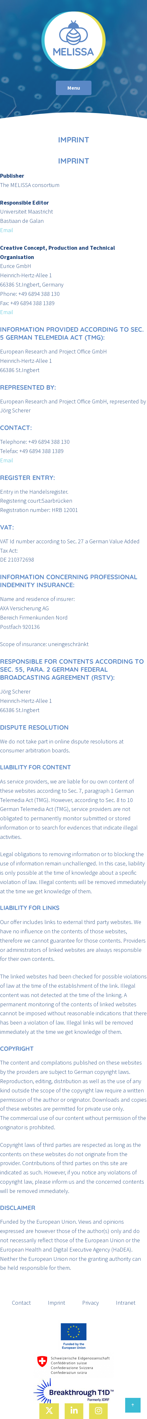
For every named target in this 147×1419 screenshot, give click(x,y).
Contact (21, 1302)
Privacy (90, 1302)
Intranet (125, 1302)
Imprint (56, 1302)
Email (6, 230)
